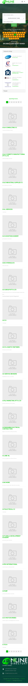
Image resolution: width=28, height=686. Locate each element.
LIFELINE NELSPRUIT (17, 56)
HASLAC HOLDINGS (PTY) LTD (16, 78)
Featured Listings (8, 51)
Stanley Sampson (16, 71)
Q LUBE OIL (6, 456)
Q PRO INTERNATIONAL (9, 564)
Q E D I (4, 320)
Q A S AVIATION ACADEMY (10, 236)
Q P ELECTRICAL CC (8, 509)
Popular (5, 91)
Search (14, 25)
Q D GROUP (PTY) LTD (9, 289)
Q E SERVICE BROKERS (9, 374)
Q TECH (4, 644)
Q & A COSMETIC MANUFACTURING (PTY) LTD (13, 155)
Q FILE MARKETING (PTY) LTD (11, 400)
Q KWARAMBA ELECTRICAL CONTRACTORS (11, 428)
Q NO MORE (6, 482)
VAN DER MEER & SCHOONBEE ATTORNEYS (16, 84)
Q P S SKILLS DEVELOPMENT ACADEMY (11, 536)
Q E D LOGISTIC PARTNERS (11, 347)
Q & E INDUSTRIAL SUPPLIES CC (12, 182)
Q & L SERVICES (7, 209)
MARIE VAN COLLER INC (17, 64)
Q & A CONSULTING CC (9, 127)
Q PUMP (4, 591)
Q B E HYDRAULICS (8, 263)
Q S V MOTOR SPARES (9, 618)
